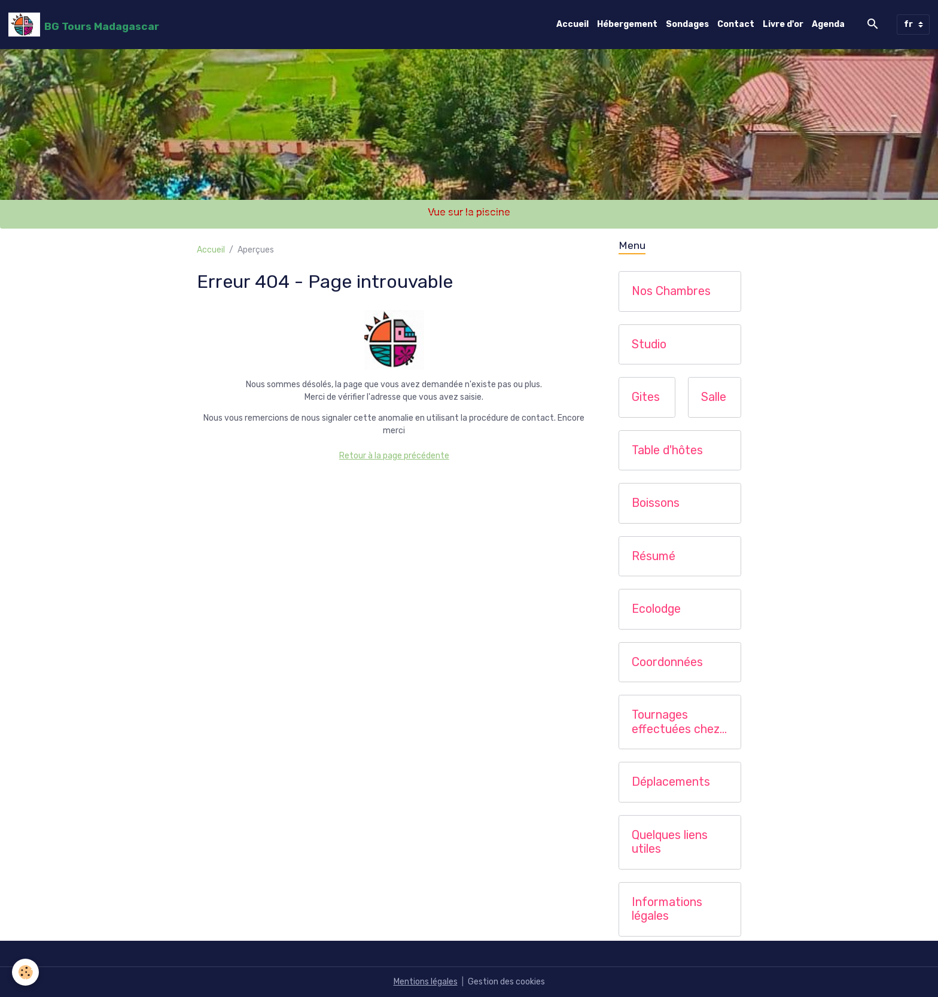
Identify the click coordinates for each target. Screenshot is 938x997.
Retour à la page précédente (394, 456)
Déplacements (671, 782)
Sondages (687, 24)
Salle (713, 397)
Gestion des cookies (506, 982)
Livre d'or (783, 24)
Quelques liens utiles (670, 842)
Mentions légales (426, 982)
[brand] (83, 25)
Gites (646, 397)
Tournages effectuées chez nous (676, 722)
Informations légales (667, 909)
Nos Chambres (671, 291)
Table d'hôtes (667, 450)
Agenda (828, 24)
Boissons (656, 503)
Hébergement (627, 24)
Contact (735, 24)
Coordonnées (667, 662)
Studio (649, 344)
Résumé (653, 556)
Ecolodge (656, 609)
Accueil (572, 24)
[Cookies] (25, 972)
